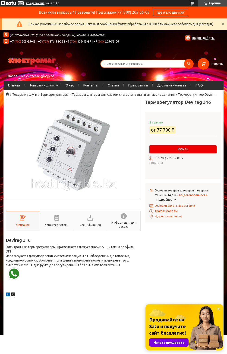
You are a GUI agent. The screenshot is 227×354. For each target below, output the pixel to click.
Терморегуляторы (55, 94)
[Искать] (189, 64)
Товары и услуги (41, 85)
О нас (70, 85)
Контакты (90, 85)
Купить (183, 149)
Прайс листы (138, 85)
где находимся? (170, 12)
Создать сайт (35, 3)
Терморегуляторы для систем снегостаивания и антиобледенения (123, 94)
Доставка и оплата (171, 85)
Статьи (113, 85)
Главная (14, 85)
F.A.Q (199, 85)
